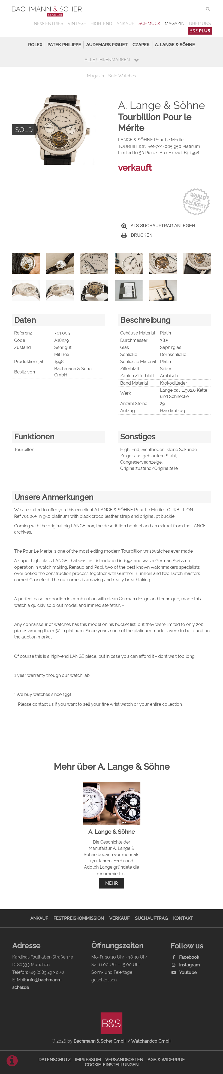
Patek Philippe (64, 44)
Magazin (175, 23)
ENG (198, 8)
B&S (199, 31)
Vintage (77, 23)
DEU (186, 8)
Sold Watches (122, 75)
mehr (111, 883)
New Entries (48, 23)
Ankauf (125, 23)
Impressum (88, 1059)
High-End (101, 23)
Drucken (136, 235)
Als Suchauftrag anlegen (158, 225)
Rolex (35, 44)
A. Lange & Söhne (175, 44)
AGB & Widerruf (166, 1059)
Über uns (200, 23)
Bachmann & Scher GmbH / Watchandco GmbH (122, 1041)
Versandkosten (124, 1059)
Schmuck (149, 23)
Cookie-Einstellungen (111, 1064)
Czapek (141, 44)
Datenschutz (54, 1059)
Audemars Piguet (107, 44)
